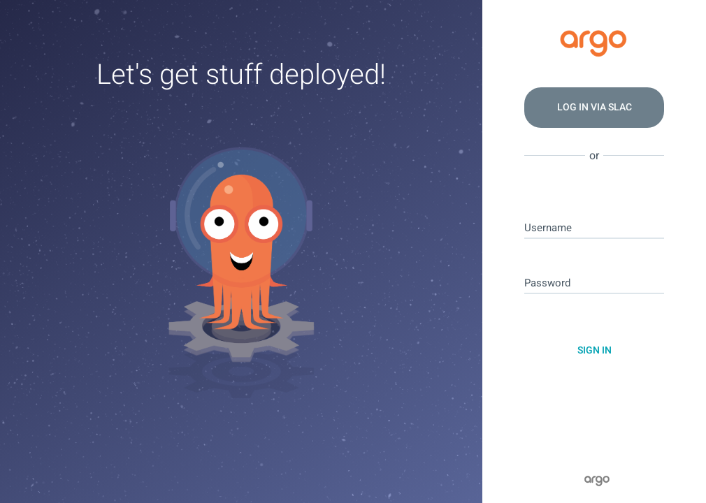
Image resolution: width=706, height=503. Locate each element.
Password (547, 283)
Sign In (594, 350)
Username (548, 228)
